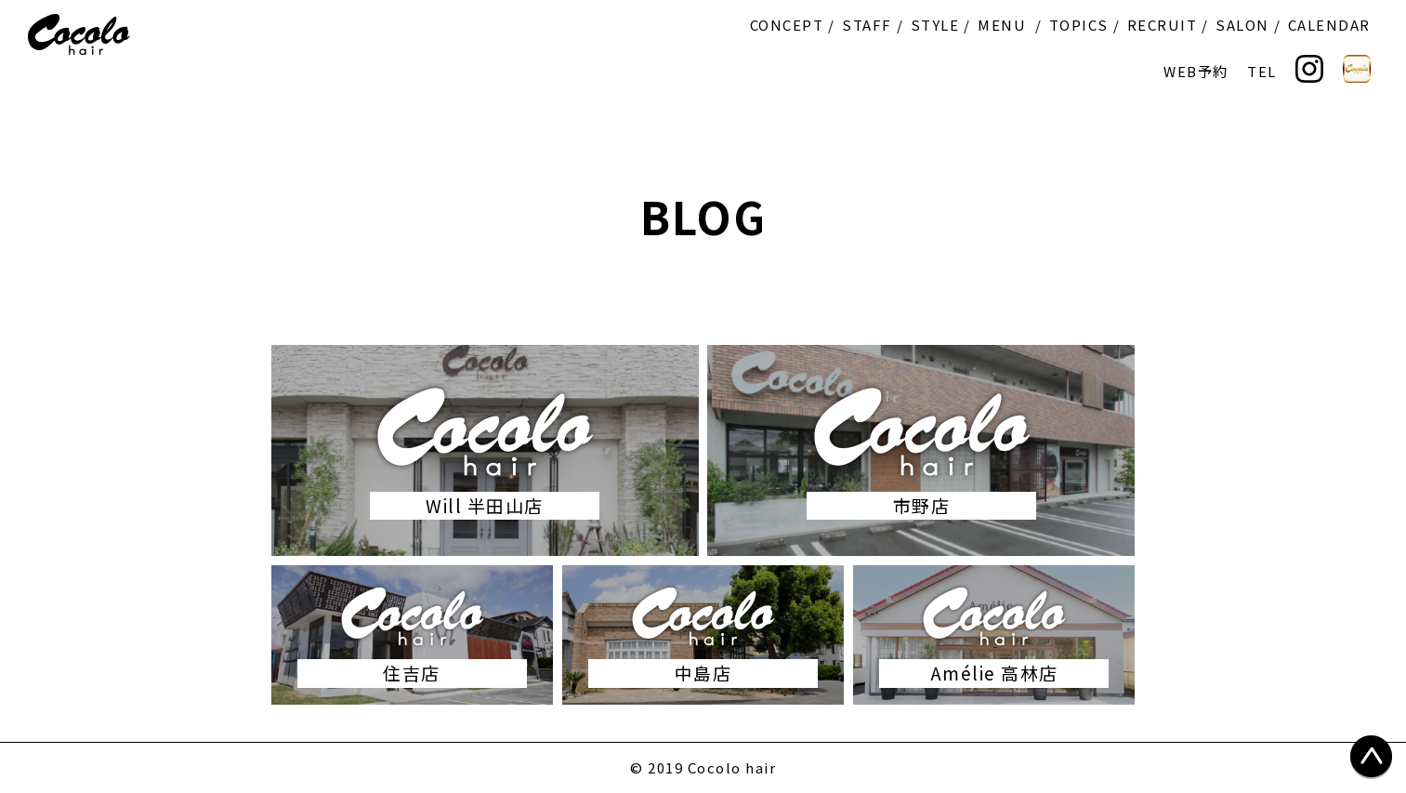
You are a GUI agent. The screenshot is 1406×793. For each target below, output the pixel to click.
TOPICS (1079, 24)
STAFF (867, 24)
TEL (1262, 71)
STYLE (935, 24)
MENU (1002, 24)
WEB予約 (1196, 71)
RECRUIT (1162, 24)
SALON (1242, 24)
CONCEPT (787, 24)
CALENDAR (1329, 24)
